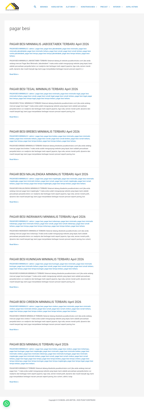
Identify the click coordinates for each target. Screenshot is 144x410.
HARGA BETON (57, 7)
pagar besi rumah (56, 51)
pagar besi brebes (50, 136)
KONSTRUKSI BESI (89, 6)
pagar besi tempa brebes (32, 141)
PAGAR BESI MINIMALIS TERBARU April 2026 (39, 344)
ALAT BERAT (72, 6)
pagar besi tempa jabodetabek (50, 53)
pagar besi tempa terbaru (71, 53)
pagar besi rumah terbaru (72, 51)
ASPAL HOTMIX (132, 7)
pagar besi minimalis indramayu (35, 354)
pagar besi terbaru (63, 98)
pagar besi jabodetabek (53, 49)
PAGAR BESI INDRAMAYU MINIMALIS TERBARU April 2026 (48, 216)
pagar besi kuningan (51, 264)
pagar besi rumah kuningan (63, 266)
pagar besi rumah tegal (45, 96)
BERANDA (44, 7)
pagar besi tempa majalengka (40, 184)
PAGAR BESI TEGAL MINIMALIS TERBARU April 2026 (44, 89)
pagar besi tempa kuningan (33, 269)
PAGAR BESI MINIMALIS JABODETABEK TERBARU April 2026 (49, 44)
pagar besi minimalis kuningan (59, 354)
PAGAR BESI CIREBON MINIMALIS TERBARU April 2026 (45, 302)
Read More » (14, 74)
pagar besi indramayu (52, 221)
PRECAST (105, 6)
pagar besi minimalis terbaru (38, 51)
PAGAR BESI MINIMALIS (19, 49)
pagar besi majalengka (52, 179)
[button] (35, 7)
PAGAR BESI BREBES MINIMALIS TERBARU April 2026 (45, 131)
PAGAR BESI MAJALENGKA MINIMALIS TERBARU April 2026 (49, 174)
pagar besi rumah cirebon (61, 309)
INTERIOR (118, 6)
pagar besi (39, 49)
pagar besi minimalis (70, 49)
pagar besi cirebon (51, 306)
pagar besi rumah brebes (60, 139)
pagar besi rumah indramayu (65, 224)
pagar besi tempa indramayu (40, 226)
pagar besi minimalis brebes (70, 351)
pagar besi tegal (81, 96)
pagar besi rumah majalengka (66, 181)
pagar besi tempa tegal (27, 98)
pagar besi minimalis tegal (70, 94)
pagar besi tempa (31, 53)
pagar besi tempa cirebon (32, 311)
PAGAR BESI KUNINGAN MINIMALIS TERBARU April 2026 (47, 259)
